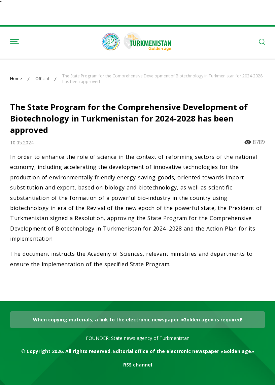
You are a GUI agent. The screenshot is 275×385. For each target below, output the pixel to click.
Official (42, 78)
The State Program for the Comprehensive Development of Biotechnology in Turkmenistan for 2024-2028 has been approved (162, 78)
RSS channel (137, 364)
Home (16, 78)
